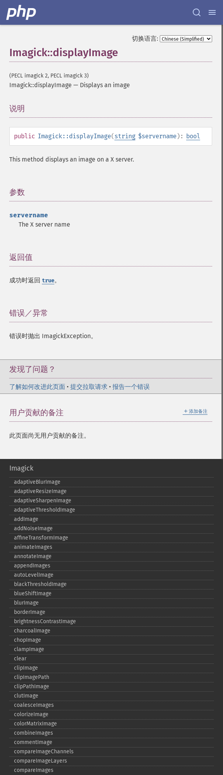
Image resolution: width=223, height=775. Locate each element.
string (124, 136)
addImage (26, 519)
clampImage (29, 649)
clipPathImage (31, 686)
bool (193, 136)
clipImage (26, 668)
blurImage (26, 603)
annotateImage (33, 556)
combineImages (33, 733)
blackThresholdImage (40, 584)
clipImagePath (31, 677)
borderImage (29, 612)
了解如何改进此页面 (37, 386)
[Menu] (212, 12)
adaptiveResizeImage (40, 491)
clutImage (26, 696)
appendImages (32, 565)
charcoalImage (32, 630)
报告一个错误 (131, 386)
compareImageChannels (44, 751)
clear (20, 658)
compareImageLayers (40, 761)
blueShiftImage (33, 593)
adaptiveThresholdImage (44, 510)
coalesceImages (34, 705)
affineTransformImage (41, 537)
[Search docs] (196, 12)
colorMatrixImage (35, 723)
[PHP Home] (21, 12)
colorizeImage (31, 714)
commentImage (33, 742)
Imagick (21, 468)
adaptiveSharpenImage (42, 500)
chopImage (27, 640)
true (48, 280)
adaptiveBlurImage (37, 482)
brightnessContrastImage (45, 621)
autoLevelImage (34, 575)
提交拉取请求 (88, 386)
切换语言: (145, 38)
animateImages (33, 547)
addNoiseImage (33, 528)
